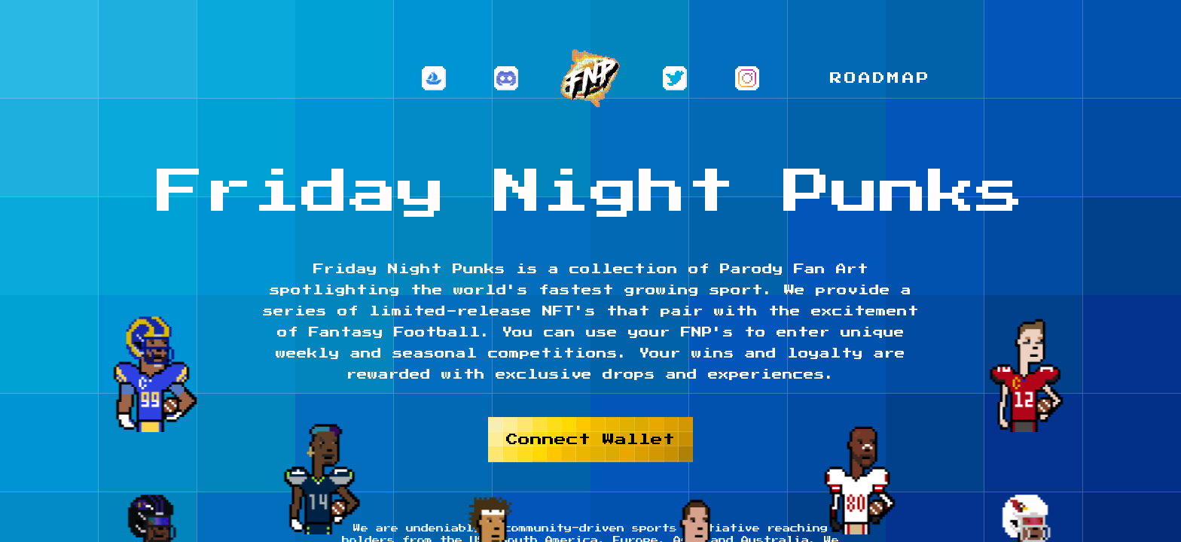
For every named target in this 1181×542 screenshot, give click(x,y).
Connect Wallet (590, 440)
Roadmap (880, 78)
